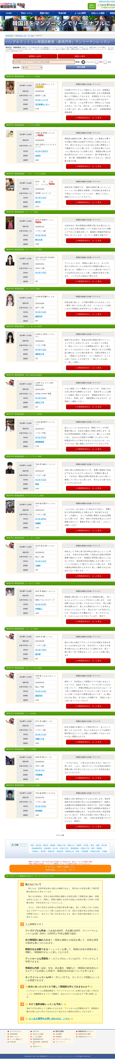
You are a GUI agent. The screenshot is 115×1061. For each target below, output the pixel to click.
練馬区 (43, 519)
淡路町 (79, 845)
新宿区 (43, 235)
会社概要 (59, 1034)
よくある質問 (80, 13)
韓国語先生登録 (104, 1)
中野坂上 (38, 609)
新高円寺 (38, 316)
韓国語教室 (9, 35)
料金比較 (62, 13)
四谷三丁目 (39, 402)
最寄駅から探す (35, 56)
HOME (9, 13)
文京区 (43, 734)
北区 (43, 770)
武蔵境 (38, 523)
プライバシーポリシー (63, 1039)
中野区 (43, 273)
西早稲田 (38, 811)
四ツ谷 (55, 848)
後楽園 (52, 845)
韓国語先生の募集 (84, 1034)
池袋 (32, 845)
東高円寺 (51, 851)
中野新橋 (38, 775)
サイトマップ (60, 1042)
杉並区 (43, 198)
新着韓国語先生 (38, 1039)
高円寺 (38, 202)
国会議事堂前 (37, 848)
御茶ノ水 (71, 845)
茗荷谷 (45, 845)
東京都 (38, 100)
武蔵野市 (44, 151)
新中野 (38, 654)
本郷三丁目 (39, 739)
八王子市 (44, 100)
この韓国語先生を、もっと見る (88, 118)
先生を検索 (81, 67)
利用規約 (59, 1037)
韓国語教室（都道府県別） (40, 1043)
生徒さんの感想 (97, 13)
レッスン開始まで (16, 1039)
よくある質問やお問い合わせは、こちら (49, 1018)
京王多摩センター (42, 104)
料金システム (26, 13)
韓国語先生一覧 (20, 35)
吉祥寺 (38, 156)
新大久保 (38, 240)
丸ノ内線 (31, 35)
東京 (92, 845)
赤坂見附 (47, 848)
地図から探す (80, 56)
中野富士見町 (95, 851)
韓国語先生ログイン (85, 1037)
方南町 (38, 566)
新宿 (93, 848)
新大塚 (38, 845)
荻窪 (37, 484)
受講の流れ (44, 13)
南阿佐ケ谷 (39, 354)
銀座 (98, 845)
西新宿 (99, 848)
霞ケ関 (104, 845)
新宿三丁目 (85, 848)
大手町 (86, 845)
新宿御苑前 (39, 442)
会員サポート (37, 1046)
